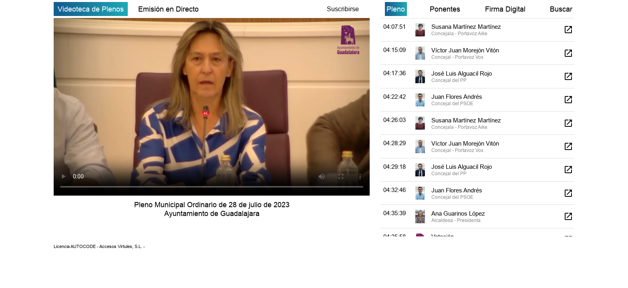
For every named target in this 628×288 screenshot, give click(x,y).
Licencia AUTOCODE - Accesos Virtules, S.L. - (99, 246)
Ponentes (445, 9)
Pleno (395, 9)
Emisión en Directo (168, 9)
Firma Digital (505, 9)
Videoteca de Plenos (91, 9)
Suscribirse (343, 8)
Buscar (561, 9)
